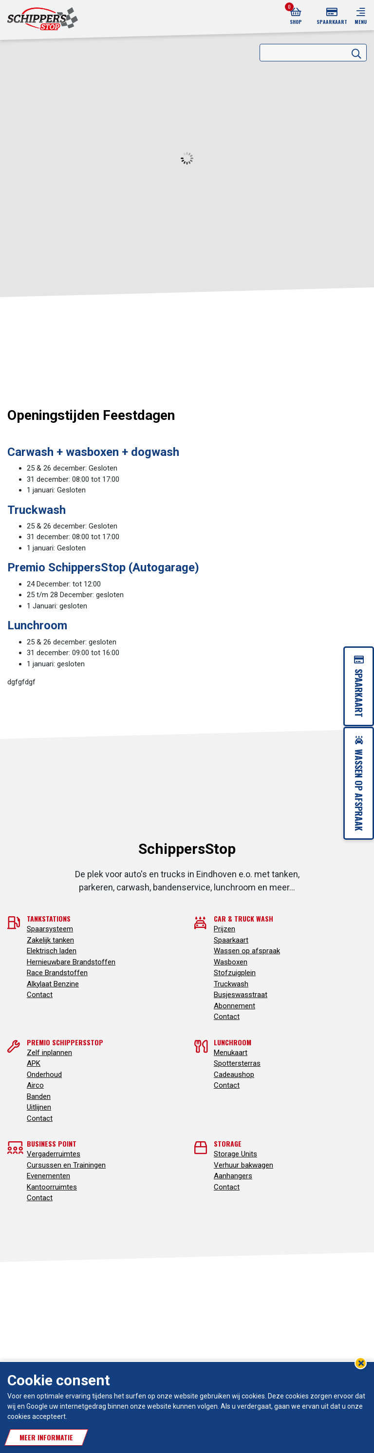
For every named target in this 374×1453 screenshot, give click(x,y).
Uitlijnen (39, 1107)
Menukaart (230, 1052)
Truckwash (231, 984)
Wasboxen (230, 962)
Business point (51, 1143)
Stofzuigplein (235, 972)
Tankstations (49, 918)
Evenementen (48, 1175)
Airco (35, 1085)
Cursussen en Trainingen (66, 1165)
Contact (40, 994)
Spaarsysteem (50, 929)
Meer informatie (46, 1437)
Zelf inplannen (49, 1052)
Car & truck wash (243, 918)
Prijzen (224, 929)
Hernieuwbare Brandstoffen (71, 962)
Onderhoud (44, 1074)
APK (33, 1063)
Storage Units (235, 1154)
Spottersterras (237, 1063)
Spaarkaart (231, 940)
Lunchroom (232, 1042)
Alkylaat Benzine (53, 984)
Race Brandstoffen (57, 972)
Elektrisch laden (51, 950)
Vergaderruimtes (53, 1154)
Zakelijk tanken (50, 940)
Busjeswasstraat (240, 994)
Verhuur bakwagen (243, 1165)
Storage (228, 1143)
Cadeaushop (234, 1074)
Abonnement (234, 1005)
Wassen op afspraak (247, 950)
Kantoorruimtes (52, 1187)
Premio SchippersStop (65, 1042)
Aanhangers (233, 1175)
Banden (39, 1096)
